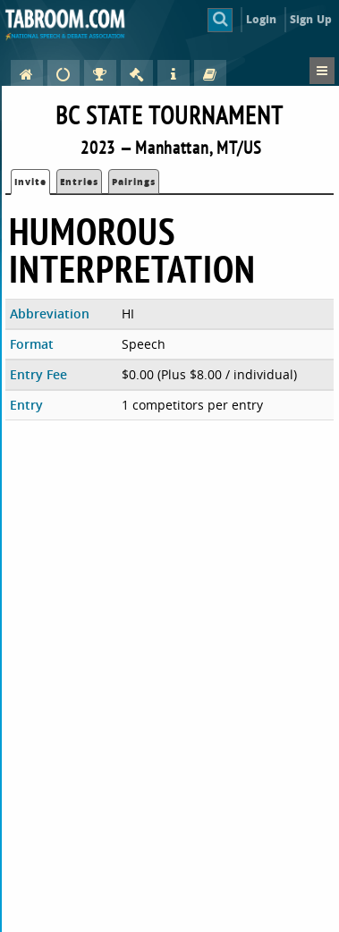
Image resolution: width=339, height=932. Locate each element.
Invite (30, 181)
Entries (79, 181)
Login (261, 19)
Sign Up (311, 19)
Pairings (134, 181)
